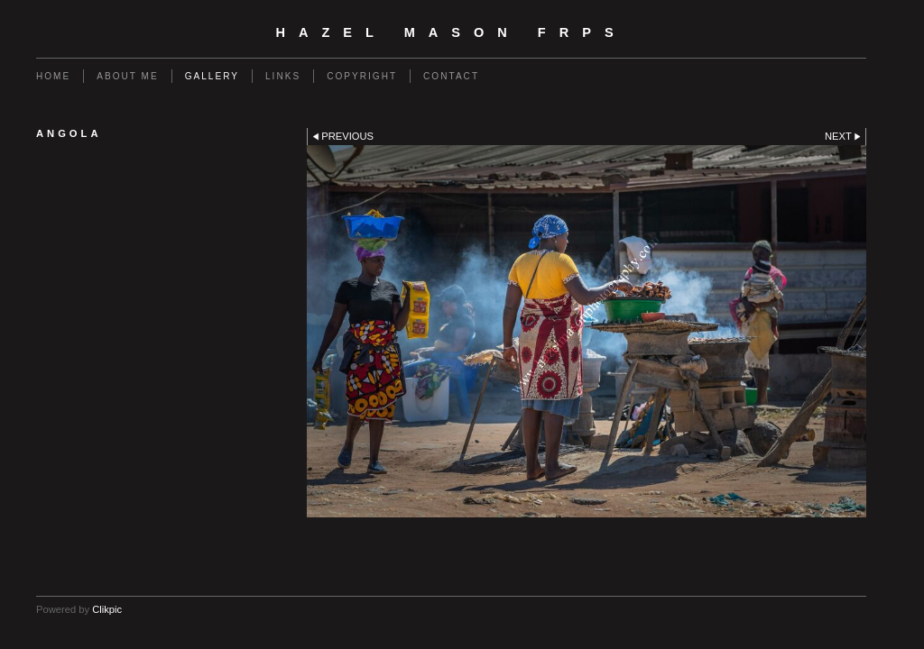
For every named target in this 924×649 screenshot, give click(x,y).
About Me (127, 76)
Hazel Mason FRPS (450, 32)
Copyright (362, 76)
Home (53, 76)
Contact (451, 76)
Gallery (212, 76)
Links (282, 76)
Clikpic (107, 609)
